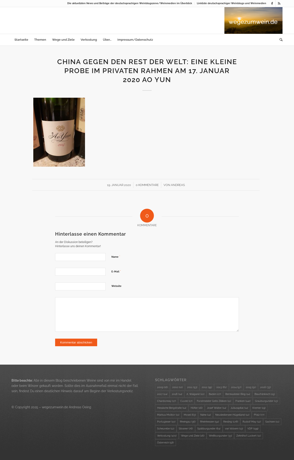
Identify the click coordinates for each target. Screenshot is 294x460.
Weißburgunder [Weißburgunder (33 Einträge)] (220, 435)
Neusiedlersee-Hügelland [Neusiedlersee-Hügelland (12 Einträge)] (232, 414)
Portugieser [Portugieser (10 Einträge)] (166, 421)
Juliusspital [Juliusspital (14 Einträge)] (239, 407)
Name (115, 256)
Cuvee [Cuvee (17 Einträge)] (186, 401)
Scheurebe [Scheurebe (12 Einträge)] (165, 428)
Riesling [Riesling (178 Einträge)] (230, 421)
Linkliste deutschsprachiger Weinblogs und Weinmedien (231, 3)
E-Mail (116, 271)
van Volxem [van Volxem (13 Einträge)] (234, 428)
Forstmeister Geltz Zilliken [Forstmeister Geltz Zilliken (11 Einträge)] (214, 401)
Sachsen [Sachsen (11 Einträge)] (272, 421)
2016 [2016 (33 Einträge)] (265, 387)
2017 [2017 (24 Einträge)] (162, 394)
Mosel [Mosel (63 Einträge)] (190, 414)
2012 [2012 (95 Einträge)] (207, 387)
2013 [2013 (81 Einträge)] (221, 387)
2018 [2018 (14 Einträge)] (177, 394)
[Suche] (280, 40)
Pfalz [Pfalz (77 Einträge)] (259, 414)
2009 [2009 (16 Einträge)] (162, 387)
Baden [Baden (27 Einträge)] (215, 394)
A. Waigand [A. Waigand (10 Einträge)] (195, 394)
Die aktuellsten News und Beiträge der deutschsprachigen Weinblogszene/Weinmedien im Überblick (129, 3)
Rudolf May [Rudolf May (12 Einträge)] (252, 421)
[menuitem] (130, 3)
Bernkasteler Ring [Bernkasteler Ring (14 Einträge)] (237, 394)
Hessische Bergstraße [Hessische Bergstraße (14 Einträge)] (171, 407)
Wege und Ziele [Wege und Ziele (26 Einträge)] (192, 435)
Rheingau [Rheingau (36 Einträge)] (188, 421)
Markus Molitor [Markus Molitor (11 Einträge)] (168, 414)
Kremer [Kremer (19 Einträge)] (259, 407)
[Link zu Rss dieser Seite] (279, 3)
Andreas (178, 185)
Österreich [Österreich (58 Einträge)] (165, 442)
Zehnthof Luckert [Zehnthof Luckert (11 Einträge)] (248, 435)
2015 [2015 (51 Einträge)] (251, 387)
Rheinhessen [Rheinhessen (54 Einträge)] (209, 421)
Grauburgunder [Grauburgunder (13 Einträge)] (266, 401)
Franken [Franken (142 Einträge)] (243, 401)
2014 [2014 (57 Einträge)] (236, 387)
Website (116, 286)
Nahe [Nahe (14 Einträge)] (205, 414)
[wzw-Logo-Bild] (253, 20)
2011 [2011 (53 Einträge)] (192, 387)
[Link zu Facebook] (272, 3)
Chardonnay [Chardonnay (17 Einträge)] (166, 401)
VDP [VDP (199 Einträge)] (252, 428)
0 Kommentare (147, 185)
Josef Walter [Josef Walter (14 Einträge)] (216, 407)
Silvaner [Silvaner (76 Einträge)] (186, 428)
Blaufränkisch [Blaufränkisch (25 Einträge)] (264, 394)
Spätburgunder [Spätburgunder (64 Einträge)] (208, 428)
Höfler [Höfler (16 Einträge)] (197, 407)
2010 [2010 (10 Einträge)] (177, 387)
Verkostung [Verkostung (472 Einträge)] (167, 435)
